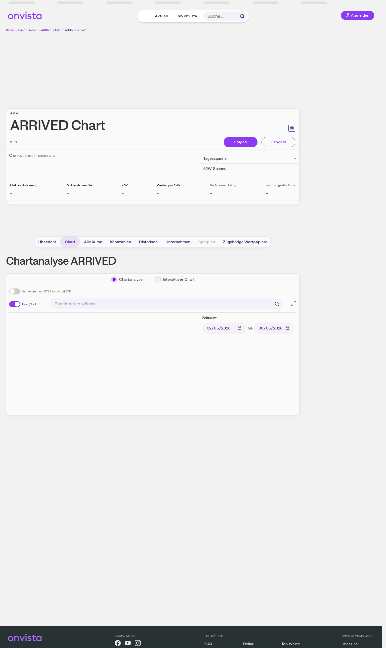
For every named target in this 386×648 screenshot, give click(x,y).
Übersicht (47, 241)
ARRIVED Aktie (51, 30)
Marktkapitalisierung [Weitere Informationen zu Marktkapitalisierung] (23, 185)
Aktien (33, 30)
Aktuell (161, 16)
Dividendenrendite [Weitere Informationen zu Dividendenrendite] (79, 185)
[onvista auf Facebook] (118, 644)
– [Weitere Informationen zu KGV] (123, 193)
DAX (208, 644)
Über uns (350, 644)
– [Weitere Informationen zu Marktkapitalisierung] (11, 193)
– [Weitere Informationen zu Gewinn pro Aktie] (158, 193)
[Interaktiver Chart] (175, 280)
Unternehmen (178, 241)
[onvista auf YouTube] (128, 644)
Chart (70, 241)
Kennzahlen (120, 241)
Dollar (248, 644)
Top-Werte (290, 644)
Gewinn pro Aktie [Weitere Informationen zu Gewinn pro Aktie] (168, 185)
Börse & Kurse (15, 30)
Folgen (240, 142)
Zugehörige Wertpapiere (245, 241)
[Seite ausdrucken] (291, 128)
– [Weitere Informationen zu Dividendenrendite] (68, 193)
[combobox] (166, 303)
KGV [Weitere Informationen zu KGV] (125, 185)
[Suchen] (277, 304)
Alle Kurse (93, 241)
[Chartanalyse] (127, 280)
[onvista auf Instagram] (138, 644)
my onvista (187, 16)
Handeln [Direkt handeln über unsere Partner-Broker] (278, 142)
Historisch (148, 241)
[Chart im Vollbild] (293, 303)
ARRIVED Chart (75, 30)
